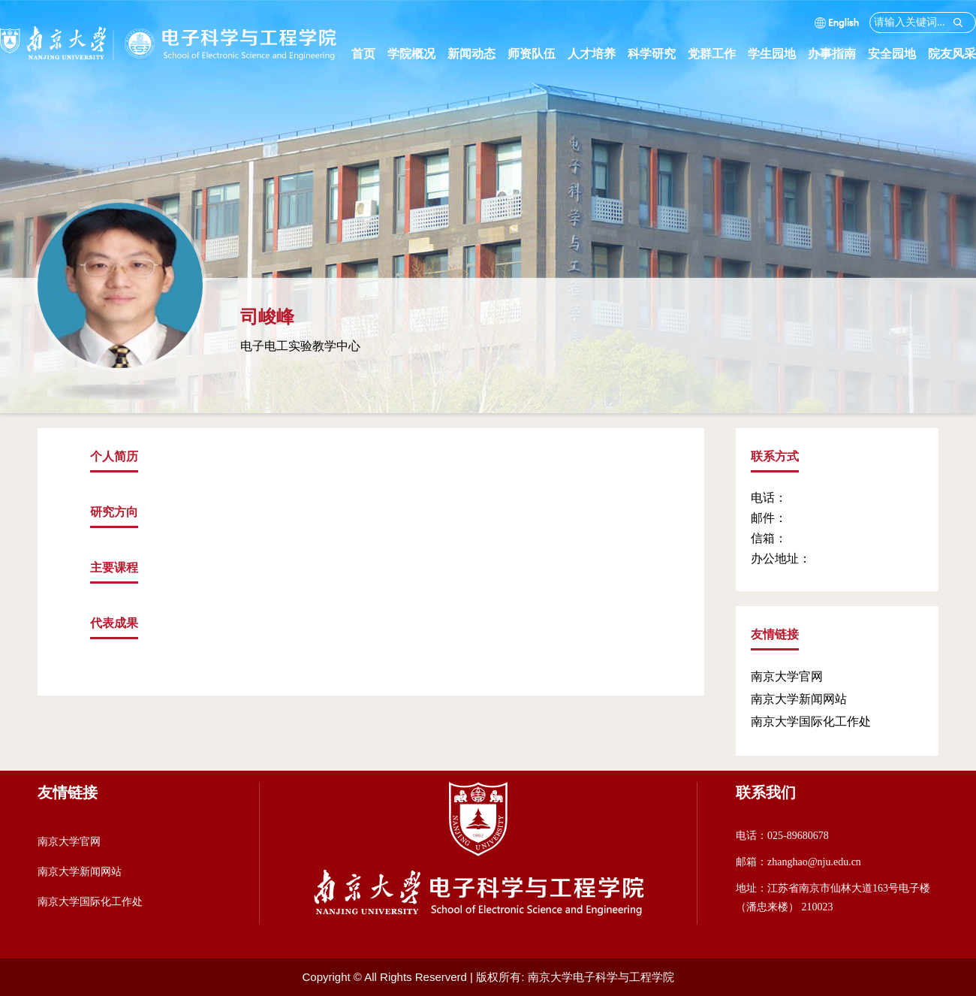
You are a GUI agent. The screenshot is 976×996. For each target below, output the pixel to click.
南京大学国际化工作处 (811, 721)
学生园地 (778, 53)
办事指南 (838, 53)
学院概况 (417, 53)
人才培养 (598, 53)
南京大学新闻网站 (799, 699)
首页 (363, 53)
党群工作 (718, 53)
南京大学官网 (787, 676)
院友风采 (952, 53)
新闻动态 (477, 53)
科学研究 (658, 53)
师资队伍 (538, 53)
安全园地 (898, 53)
